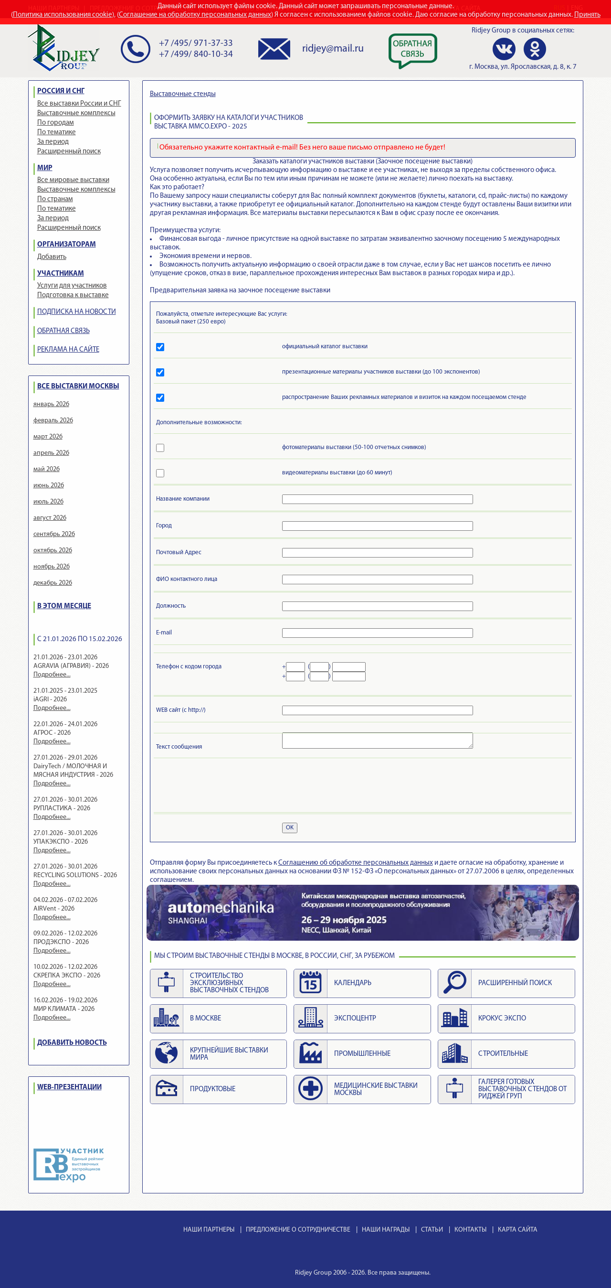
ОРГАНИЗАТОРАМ (66, 244)
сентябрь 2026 (54, 534)
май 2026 (46, 469)
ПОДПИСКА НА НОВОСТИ (76, 312)
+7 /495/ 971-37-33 (196, 43)
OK (290, 828)
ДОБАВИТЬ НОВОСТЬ (72, 1043)
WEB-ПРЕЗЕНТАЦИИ (69, 1087)
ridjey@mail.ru (333, 48)
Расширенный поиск (69, 151)
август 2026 (49, 518)
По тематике (56, 132)
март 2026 (48, 436)
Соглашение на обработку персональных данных (195, 15)
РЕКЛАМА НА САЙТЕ (68, 350)
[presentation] (228, 786)
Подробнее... (52, 674)
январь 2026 (51, 404)
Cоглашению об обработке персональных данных (355, 863)
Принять (587, 15)
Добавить (51, 257)
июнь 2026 (48, 485)
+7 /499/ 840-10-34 (196, 54)
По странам (55, 199)
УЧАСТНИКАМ (60, 274)
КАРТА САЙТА (517, 1230)
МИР (45, 168)
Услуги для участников (72, 286)
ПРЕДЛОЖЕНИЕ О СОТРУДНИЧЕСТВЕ (298, 1230)
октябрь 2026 (52, 550)
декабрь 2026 (52, 583)
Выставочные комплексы (76, 113)
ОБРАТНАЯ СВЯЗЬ (63, 331)
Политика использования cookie (62, 15)
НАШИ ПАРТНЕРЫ (208, 1230)
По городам (55, 123)
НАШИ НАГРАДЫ (386, 1230)
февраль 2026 (53, 420)
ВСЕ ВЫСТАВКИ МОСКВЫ (78, 386)
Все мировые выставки (73, 180)
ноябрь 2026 (51, 566)
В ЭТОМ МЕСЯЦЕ (64, 606)
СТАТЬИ (432, 1230)
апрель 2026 (51, 453)
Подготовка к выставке (73, 295)
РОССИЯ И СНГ (60, 91)
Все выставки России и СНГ (79, 103)
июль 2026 (48, 501)
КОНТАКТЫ (470, 1230)
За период (53, 142)
